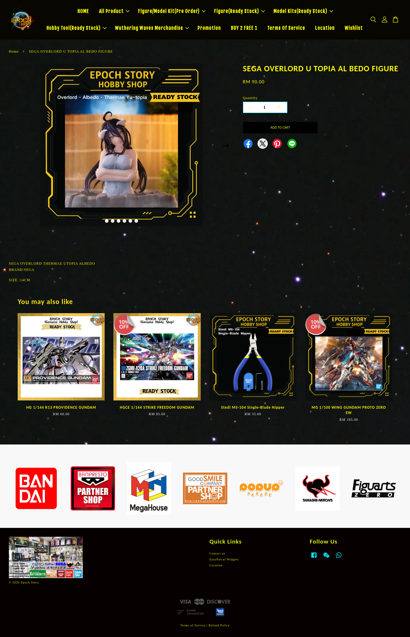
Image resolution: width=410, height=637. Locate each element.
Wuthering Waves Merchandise (152, 28)
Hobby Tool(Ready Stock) (76, 28)
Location (325, 28)
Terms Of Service (286, 28)
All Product (114, 11)
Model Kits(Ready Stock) (303, 11)
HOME (83, 11)
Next (226, 145)
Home (14, 51)
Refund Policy (219, 625)
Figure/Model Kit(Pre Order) (171, 11)
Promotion (209, 28)
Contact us (217, 553)
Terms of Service (192, 625)
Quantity (250, 98)
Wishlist (354, 28)
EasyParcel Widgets (224, 559)
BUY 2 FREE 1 (244, 28)
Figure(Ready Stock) (239, 11)
